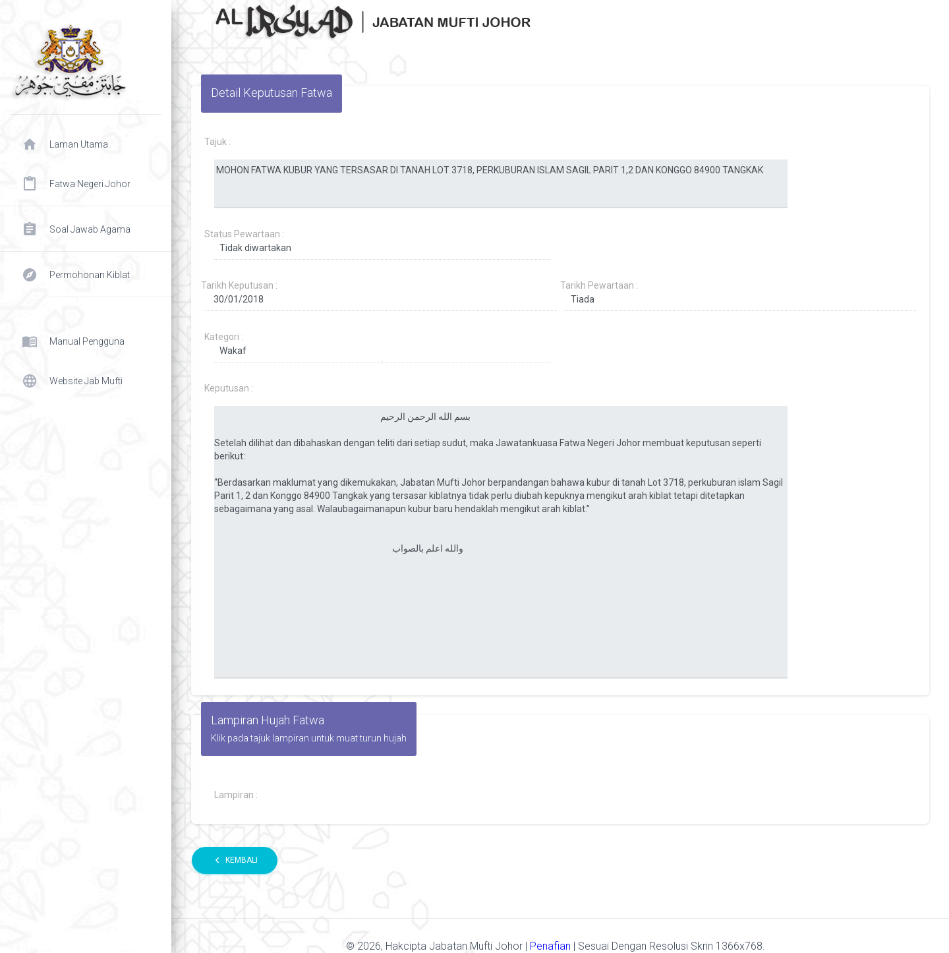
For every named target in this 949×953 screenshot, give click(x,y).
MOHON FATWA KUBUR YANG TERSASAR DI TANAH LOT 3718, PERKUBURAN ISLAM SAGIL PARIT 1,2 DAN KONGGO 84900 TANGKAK (501, 183)
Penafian (551, 946)
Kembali (235, 860)
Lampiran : (236, 795)
